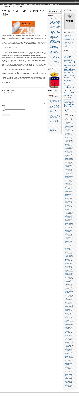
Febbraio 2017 (68, 271)
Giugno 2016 (67, 282)
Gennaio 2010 (68, 374)
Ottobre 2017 (67, 260)
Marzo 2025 (67, 138)
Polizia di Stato (68, 43)
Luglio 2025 (67, 133)
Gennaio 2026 (68, 125)
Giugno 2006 (67, 385)
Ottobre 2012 (67, 343)
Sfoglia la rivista (41, 4)
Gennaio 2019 (68, 240)
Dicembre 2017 (68, 258)
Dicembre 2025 (68, 126)
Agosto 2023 (67, 165)
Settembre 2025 (68, 130)
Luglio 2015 (67, 298)
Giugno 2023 (67, 167)
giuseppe (52, 104)
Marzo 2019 (67, 237)
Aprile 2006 (67, 386)
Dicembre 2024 (68, 143)
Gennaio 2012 (68, 356)
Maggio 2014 (67, 317)
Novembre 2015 (68, 292)
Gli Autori (19, 6)
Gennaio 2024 (68, 158)
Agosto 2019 (67, 230)
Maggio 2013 (67, 334)
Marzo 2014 (67, 320)
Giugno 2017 (67, 266)
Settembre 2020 (68, 212)
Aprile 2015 (67, 302)
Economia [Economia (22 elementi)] (73, 69)
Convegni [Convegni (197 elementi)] (67, 69)
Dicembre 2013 (68, 324)
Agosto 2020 (67, 213)
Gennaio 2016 (68, 289)
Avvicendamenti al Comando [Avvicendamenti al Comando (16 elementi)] (68, 63)
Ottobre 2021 (67, 195)
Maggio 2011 (67, 367)
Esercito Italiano (68, 36)
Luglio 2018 (67, 248)
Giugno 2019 (67, 233)
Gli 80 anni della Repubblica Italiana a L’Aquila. (54, 37)
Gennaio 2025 (68, 141)
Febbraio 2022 (68, 190)
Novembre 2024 (68, 144)
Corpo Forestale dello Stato (70, 45)
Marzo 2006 (67, 388)
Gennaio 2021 (68, 206)
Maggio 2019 (67, 234)
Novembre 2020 (68, 209)
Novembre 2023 (68, 161)
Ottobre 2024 (67, 145)
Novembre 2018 (68, 242)
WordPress (47, 395)
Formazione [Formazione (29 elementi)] (70, 73)
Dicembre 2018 (68, 241)
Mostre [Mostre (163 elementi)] (69, 92)
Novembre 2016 (68, 276)
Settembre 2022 (68, 180)
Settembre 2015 (68, 295)
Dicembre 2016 (68, 274)
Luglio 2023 (67, 166)
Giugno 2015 (67, 299)
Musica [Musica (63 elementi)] (74, 92)
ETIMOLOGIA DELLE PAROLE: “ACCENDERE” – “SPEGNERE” (54, 123)
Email (3, 109)
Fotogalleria (50, 4)
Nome (3, 107)
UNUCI (66, 46)
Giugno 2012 (67, 349)
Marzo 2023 (67, 172)
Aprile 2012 (67, 352)
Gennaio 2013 (68, 339)
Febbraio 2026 (68, 123)
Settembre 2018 (68, 245)
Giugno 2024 (67, 151)
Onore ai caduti (32, 4)
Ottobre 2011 (67, 360)
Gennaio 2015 (68, 306)
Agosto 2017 (67, 263)
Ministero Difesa (68, 35)
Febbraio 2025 (68, 140)
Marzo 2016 (67, 287)
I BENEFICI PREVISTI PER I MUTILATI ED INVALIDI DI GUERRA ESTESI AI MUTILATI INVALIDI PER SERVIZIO (55, 107)
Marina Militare (68, 38)
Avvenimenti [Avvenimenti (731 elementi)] (69, 62)
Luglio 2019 (67, 231)
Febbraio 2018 (68, 255)
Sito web (3, 112)
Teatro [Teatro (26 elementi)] (65, 107)
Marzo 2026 (67, 122)
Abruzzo (14, 4)
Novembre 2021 (68, 194)
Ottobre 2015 (67, 294)
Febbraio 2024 (68, 156)
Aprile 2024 (67, 154)
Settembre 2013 (68, 328)
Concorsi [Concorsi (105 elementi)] (66, 67)
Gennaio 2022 (68, 191)
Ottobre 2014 (67, 310)
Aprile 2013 (67, 335)
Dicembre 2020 (68, 208)
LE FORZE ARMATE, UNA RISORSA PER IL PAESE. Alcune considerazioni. (55, 100)
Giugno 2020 (67, 216)
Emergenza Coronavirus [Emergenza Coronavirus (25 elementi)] (68, 70)
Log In (76, 1)
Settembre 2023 (68, 163)
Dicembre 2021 (68, 192)
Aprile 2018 (67, 252)
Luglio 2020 (67, 215)
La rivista (12, 6)
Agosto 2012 (67, 346)
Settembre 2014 (68, 312)
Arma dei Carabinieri (69, 40)
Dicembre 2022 (68, 176)
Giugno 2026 (67, 118)
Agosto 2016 (67, 280)
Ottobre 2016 (67, 277)
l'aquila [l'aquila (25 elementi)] (70, 85)
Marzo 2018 (67, 253)
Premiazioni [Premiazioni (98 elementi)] (67, 97)
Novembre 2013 (68, 325)
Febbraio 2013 (68, 338)
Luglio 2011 (67, 364)
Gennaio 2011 (68, 370)
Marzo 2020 (67, 220)
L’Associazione (5, 6)
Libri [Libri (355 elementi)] (66, 87)
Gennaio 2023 (68, 174)
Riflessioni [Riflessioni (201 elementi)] (68, 101)
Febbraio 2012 (68, 354)
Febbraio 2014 (68, 321)
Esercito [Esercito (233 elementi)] (70, 72)
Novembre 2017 (68, 259)
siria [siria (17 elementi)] (72, 102)
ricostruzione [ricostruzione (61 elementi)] (67, 99)
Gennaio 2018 (68, 256)
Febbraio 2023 (68, 173)
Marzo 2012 (67, 353)
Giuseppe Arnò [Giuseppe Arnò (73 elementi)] (68, 79)
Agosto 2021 (67, 198)
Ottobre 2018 (67, 244)
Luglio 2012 (67, 348)
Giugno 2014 (67, 316)
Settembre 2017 (68, 262)
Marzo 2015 (67, 303)
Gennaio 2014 (68, 323)
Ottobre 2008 (67, 379)
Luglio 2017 (67, 264)
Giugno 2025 (67, 134)
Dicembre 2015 (68, 291)
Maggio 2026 (67, 119)
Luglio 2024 (67, 149)
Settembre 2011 (68, 361)
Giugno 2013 (67, 332)
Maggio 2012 (67, 350)
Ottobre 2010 (67, 371)
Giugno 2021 (67, 201)
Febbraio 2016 (68, 288)
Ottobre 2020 (67, 210)
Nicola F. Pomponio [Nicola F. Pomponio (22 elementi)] (67, 93)
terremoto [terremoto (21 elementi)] (68, 107)
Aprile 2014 (67, 318)
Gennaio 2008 (68, 382)
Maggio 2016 (67, 284)
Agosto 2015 (67, 296)
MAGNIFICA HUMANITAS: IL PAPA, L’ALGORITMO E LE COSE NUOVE (55, 58)
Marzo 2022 (67, 188)
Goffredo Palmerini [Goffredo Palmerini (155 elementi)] (67, 83)
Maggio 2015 (67, 300)
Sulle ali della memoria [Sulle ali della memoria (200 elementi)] (69, 105)
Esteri (19, 4)
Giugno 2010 (67, 372)
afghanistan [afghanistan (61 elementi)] (70, 53)
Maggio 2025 (67, 136)
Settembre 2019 (68, 228)
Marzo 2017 (67, 270)
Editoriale (57, 4)
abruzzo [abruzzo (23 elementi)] (65, 53)
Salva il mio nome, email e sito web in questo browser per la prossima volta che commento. (18, 114)
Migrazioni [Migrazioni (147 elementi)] (67, 90)
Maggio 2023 (67, 169)
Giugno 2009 (67, 377)
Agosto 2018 (67, 246)
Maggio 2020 (67, 217)
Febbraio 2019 (68, 238)
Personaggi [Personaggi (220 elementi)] (68, 96)
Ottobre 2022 (67, 179)
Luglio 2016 (67, 281)
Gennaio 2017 (68, 273)
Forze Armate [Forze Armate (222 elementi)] (69, 76)
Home (2, 4)
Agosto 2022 (67, 181)
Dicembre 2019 (68, 224)
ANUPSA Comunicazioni (8, 84)
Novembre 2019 (68, 226)
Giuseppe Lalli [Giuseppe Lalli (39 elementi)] (67, 80)
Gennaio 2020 (68, 223)
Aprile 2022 (67, 187)
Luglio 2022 (67, 183)
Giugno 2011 (67, 366)
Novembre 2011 (68, 359)
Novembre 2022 (68, 177)
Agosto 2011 (67, 363)
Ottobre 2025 (67, 129)
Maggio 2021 (67, 202)
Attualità (8, 4)
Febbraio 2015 (68, 305)
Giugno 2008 (67, 381)
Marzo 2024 (67, 155)
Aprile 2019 (67, 235)
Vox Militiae (32, 393)
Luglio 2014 (67, 314)
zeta (3, 16)
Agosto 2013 (67, 330)
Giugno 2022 (67, 184)
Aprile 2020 (67, 219)
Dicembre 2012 (68, 341)
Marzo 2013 (67, 336)
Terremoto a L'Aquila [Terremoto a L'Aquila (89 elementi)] (67, 110)
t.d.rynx (39, 395)
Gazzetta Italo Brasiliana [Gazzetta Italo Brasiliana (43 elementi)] (70, 77)
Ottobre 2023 (67, 162)
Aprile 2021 (67, 204)
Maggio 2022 (67, 185)
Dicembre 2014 (68, 307)
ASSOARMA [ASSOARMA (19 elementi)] (66, 59)
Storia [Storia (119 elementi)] (66, 104)
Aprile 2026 (67, 120)
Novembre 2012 (68, 342)
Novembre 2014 (68, 309)
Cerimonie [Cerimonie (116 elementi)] (72, 65)
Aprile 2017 (67, 269)
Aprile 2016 (67, 285)
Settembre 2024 (68, 147)
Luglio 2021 (67, 199)
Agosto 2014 (67, 313)
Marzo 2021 (67, 205)
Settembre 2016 (68, 278)
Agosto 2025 (67, 131)
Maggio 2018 (67, 251)
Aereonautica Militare (69, 39)
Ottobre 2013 (67, 327)
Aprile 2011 (67, 368)
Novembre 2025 (68, 127)
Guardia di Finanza (69, 42)
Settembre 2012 (68, 345)
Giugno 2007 (67, 384)
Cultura (25, 4)
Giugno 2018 (67, 249)
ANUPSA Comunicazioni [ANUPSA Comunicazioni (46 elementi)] (67, 57)
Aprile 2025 (67, 137)
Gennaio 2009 (68, 378)
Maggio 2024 (67, 152)
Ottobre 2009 (67, 375)
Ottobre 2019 (67, 227)
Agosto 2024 (67, 148)
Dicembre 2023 (68, 159)
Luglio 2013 (67, 331)
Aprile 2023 (67, 170)
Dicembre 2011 (68, 357)
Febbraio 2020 (68, 222)
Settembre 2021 (68, 197)
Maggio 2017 (67, 267)
